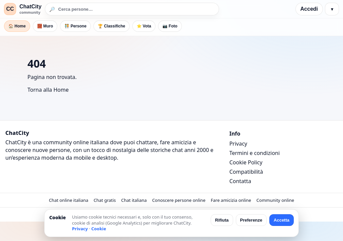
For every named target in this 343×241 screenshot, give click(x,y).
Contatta (240, 181)
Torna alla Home (48, 89)
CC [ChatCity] (10, 9)
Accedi (309, 9)
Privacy (238, 143)
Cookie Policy (246, 162)
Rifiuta (221, 220)
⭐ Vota (144, 26)
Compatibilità (246, 171)
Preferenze (251, 220)
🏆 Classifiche (111, 26)
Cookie (98, 229)
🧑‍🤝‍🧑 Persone (75, 26)
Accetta (281, 220)
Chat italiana (134, 200)
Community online (275, 200)
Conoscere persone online (178, 200)
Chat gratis (105, 200)
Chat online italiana (68, 200)
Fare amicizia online (231, 200)
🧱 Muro (45, 26)
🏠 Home (17, 26)
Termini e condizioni (254, 153)
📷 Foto (169, 26)
